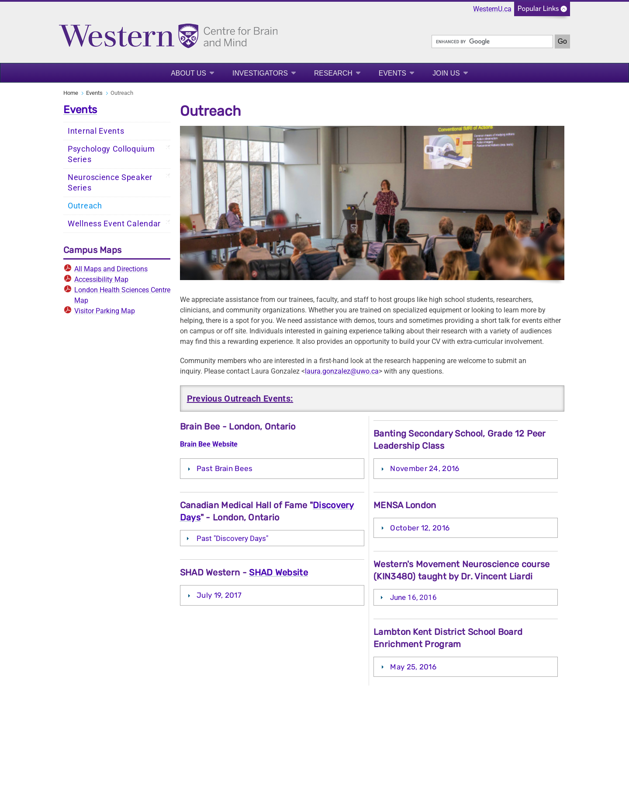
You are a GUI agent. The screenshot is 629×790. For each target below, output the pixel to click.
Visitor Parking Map (104, 311)
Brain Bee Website (209, 444)
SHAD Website (278, 572)
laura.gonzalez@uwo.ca (342, 371)
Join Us (446, 73)
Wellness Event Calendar (114, 223)
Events (392, 73)
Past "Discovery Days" (232, 538)
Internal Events (96, 131)
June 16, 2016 (413, 597)
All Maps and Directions (111, 269)
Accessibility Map (101, 279)
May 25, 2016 (413, 666)
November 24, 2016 (424, 468)
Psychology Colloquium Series (111, 154)
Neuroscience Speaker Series (110, 182)
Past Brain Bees (225, 468)
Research (333, 73)
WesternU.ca (492, 9)
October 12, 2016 (419, 527)
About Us (188, 73)
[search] (492, 41)
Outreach (85, 205)
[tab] (272, 468)
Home (70, 93)
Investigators (260, 73)
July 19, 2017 (219, 595)
